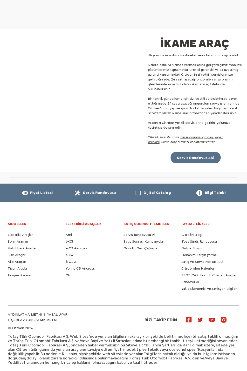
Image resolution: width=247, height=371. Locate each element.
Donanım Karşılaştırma (199, 255)
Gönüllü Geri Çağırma (140, 248)
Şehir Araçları (18, 241)
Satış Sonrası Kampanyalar (144, 241)
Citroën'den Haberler (197, 268)
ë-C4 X (71, 262)
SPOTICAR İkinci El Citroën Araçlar (208, 275)
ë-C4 (69, 255)
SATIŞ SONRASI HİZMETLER (146, 224)
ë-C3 (69, 241)
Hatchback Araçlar (22, 248)
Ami (69, 235)
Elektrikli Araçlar (20, 235)
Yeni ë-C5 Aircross (80, 268)
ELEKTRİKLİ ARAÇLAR (83, 224)
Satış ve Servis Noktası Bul (202, 262)
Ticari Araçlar (18, 268)
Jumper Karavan (20, 275)
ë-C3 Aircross (76, 248)
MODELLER (17, 224)
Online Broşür (192, 248)
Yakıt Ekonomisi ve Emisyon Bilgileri (209, 289)
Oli (68, 275)
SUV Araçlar (17, 255)
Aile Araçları (17, 262)
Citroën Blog (191, 235)
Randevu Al (190, 282)
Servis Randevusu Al (139, 235)
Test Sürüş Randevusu (199, 241)
